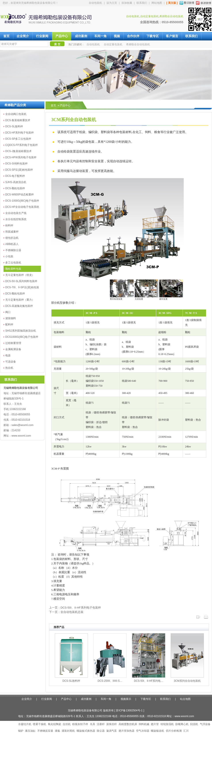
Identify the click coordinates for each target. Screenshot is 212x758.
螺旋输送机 (157, 730)
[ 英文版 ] (172, 2)
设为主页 (111, 2)
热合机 (9, 367)
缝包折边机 (12, 237)
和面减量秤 (12, 231)
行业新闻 (42, 36)
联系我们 (141, 2)
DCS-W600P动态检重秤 (19, 194)
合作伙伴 (133, 36)
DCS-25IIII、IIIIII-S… (110, 680)
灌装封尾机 (68, 730)
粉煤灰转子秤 (80, 724)
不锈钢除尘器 (13, 250)
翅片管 (155, 724)
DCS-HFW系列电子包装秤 (20, 157)
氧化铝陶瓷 (54, 724)
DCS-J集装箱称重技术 (18, 151)
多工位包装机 (13, 262)
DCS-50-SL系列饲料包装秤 (21, 281)
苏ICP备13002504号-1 (129, 710)
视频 (117, 36)
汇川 (186, 730)
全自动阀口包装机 (15, 114)
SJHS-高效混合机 (15, 182)
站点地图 (185, 699)
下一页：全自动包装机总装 (66, 612)
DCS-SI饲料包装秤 (16, 163)
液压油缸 (30, 730)
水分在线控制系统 (15, 219)
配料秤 (9, 324)
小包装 (9, 256)
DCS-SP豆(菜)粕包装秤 (19, 169)
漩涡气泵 (111, 730)
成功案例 (81, 36)
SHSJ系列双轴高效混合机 (20, 330)
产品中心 (61, 36)
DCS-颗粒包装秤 (15, 188)
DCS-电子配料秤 (15, 176)
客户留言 (172, 36)
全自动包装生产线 (15, 213)
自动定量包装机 (113, 44)
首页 (6, 36)
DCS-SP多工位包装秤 (18, 138)
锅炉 (20, 730)
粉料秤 (9, 225)
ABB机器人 (12, 244)
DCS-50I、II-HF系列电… (148, 680)
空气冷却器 (142, 730)
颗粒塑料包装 (13, 268)
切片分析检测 (174, 730)
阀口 (8, 312)
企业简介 (23, 36)
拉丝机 (67, 724)
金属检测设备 (13, 349)
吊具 (92, 724)
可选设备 (10, 361)
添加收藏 (126, 2)
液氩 (57, 730)
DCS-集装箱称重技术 (17, 120)
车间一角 (100, 36)
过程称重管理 (13, 343)
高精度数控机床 (128, 724)
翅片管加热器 (126, 730)
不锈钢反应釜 (45, 730)
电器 (8, 355)
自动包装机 (95, 2)
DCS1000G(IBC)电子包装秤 (21, 336)
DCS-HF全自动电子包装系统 (22, 206)
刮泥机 (194, 724)
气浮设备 (205, 724)
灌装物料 (10, 318)
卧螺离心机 (182, 724)
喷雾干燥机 (39, 724)
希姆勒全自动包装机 (138, 44)
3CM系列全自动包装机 (187, 680)
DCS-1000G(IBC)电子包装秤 (22, 200)
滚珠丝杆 (111, 724)
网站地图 (156, 2)
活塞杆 (101, 724)
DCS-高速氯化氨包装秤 (19, 305)
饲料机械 (144, 724)
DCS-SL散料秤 (14, 126)
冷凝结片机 (24, 724)
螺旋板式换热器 (86, 730)
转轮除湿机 (167, 724)
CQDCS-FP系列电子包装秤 (21, 145)
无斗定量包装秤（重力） (19, 299)
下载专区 (152, 36)
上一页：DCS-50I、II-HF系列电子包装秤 (75, 607)
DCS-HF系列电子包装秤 (19, 132)
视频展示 (126, 699)
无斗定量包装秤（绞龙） (19, 275)
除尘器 (101, 730)
